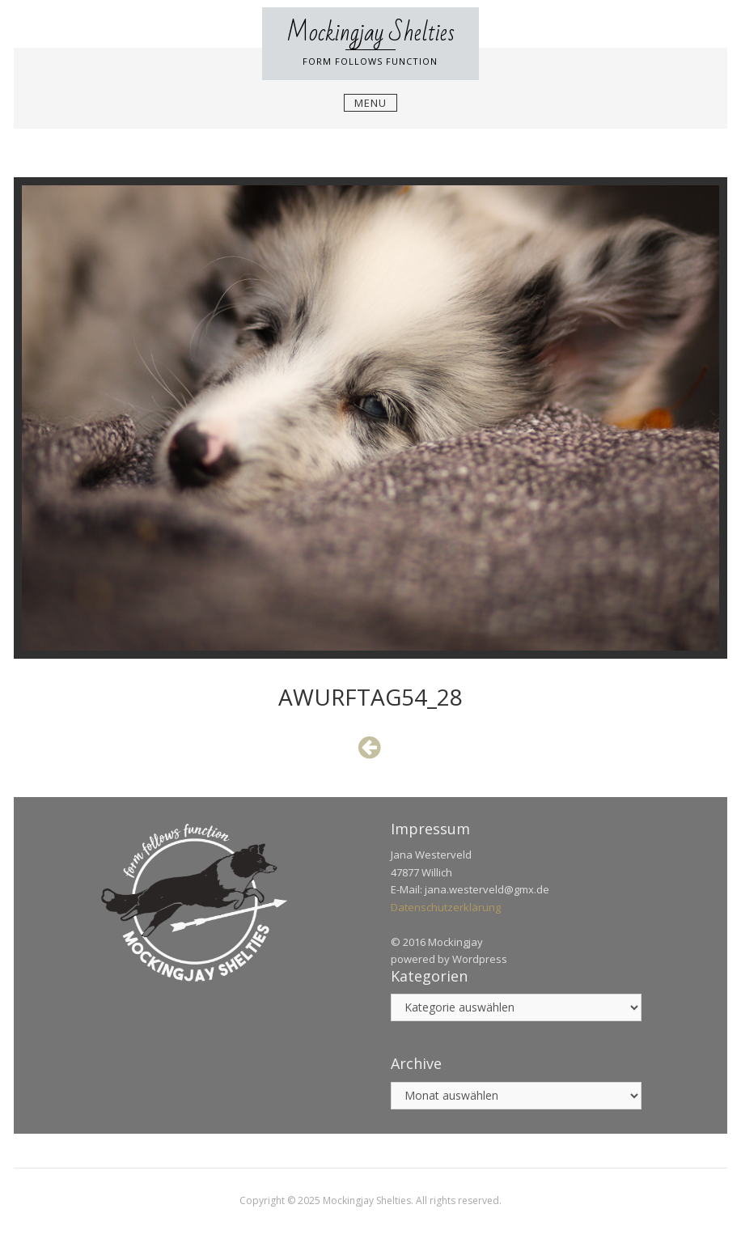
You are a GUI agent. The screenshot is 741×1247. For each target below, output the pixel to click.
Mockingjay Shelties (370, 33)
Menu (370, 102)
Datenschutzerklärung (446, 907)
